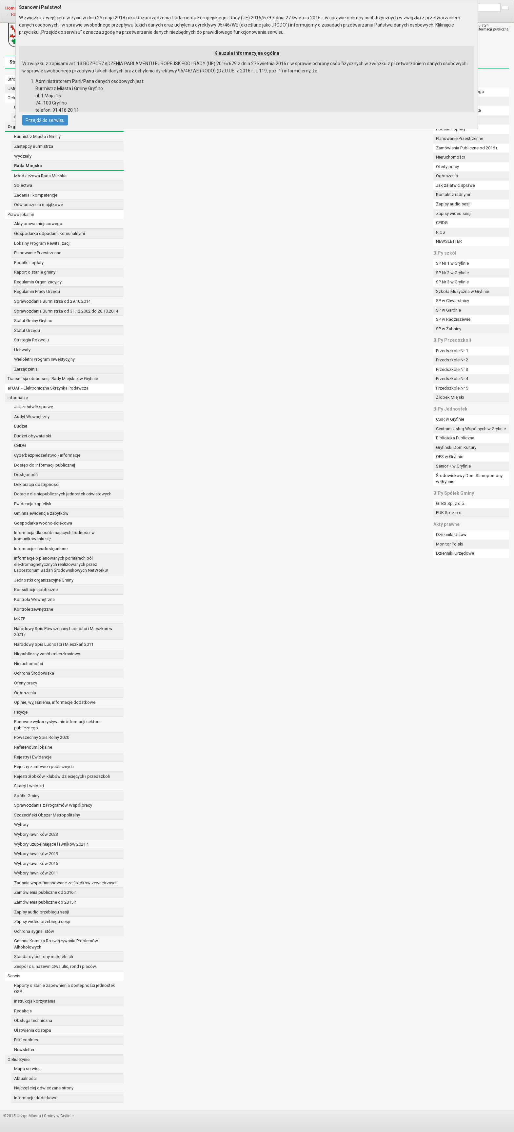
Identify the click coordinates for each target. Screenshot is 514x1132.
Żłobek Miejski (450, 397)
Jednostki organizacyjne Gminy (43, 580)
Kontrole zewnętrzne (33, 609)
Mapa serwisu (27, 1068)
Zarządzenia (26, 369)
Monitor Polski (449, 544)
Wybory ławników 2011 (36, 873)
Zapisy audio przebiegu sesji (41, 912)
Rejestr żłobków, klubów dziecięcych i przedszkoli (62, 776)
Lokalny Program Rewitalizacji (42, 243)
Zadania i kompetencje (35, 195)
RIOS (440, 232)
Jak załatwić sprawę (33, 406)
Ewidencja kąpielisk (32, 503)
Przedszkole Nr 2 (452, 359)
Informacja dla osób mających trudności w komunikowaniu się (54, 535)
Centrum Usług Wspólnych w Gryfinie (471, 428)
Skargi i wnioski (29, 785)
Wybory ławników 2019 (36, 853)
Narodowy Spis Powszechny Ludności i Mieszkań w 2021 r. (63, 631)
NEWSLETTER (449, 241)
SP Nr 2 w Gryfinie (452, 272)
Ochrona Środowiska (34, 673)
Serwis (14, 975)
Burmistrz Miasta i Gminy (37, 136)
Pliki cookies (26, 1039)
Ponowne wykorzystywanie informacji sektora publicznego (57, 724)
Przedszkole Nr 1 (452, 350)
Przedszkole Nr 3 (452, 369)
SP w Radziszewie (453, 319)
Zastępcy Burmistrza (33, 146)
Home (11, 8)
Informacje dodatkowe (35, 1097)
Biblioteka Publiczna (455, 437)
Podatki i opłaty (29, 262)
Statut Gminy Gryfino (33, 320)
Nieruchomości (28, 663)
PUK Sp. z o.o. (449, 512)
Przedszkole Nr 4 (452, 378)
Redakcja (23, 1010)
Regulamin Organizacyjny (38, 281)
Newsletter (24, 1049)
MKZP (19, 618)
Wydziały (22, 156)
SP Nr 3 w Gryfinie (452, 281)
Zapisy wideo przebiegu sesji (42, 921)
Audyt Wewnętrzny (31, 416)
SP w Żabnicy (448, 328)
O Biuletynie (19, 1059)
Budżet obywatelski (32, 435)
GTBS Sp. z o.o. (450, 503)
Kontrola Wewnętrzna (34, 599)
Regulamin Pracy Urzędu (37, 291)
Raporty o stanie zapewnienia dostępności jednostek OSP (64, 988)
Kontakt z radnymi (453, 194)
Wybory (21, 824)
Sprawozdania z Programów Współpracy (53, 805)
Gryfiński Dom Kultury (456, 447)
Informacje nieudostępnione (41, 548)
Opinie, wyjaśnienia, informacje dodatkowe (54, 702)
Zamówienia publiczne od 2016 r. (45, 892)
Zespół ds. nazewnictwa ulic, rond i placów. (55, 966)
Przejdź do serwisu (45, 120)
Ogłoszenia (25, 692)
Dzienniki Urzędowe (455, 553)
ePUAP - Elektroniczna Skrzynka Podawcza (48, 388)
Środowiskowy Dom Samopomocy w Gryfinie (469, 478)
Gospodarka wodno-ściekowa (43, 523)
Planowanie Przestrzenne (37, 252)
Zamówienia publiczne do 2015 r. (45, 902)
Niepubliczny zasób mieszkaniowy (47, 653)
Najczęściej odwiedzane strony (43, 1087)
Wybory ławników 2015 (36, 863)
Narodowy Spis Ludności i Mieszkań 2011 (53, 644)
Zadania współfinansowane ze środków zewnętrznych (66, 882)
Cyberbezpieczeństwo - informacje (47, 455)
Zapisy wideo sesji (453, 213)
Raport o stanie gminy (34, 272)
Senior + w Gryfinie (453, 466)
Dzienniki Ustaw (451, 534)
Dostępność (26, 474)
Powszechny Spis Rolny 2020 (41, 737)
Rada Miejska (28, 165)
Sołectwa (23, 185)
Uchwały (22, 349)
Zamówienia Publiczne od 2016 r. (467, 147)
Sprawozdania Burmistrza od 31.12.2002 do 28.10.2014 (66, 311)
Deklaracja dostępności (36, 484)
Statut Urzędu (27, 330)
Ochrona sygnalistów (34, 931)
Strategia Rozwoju (31, 339)
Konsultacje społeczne (36, 589)
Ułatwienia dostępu (32, 1030)
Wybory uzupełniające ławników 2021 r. (51, 844)
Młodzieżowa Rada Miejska (40, 175)
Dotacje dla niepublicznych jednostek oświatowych (62, 493)
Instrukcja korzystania (34, 1001)
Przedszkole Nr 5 (452, 388)
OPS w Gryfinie (449, 456)
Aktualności (25, 1078)
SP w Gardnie (448, 310)
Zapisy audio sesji (453, 203)
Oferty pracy (25, 683)
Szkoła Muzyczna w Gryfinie (462, 291)
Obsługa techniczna (33, 1020)
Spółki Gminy (26, 795)
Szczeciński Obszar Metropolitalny (47, 815)
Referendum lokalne (33, 747)
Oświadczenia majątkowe (38, 204)
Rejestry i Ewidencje (32, 757)
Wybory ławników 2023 (36, 834)
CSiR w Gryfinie (450, 419)
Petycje (21, 712)
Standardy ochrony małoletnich (43, 956)
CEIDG (20, 445)
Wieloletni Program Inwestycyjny (44, 359)
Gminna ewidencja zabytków (41, 513)
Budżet (20, 426)
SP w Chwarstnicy (452, 300)
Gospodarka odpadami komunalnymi (49, 233)
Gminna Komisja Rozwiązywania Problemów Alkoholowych (56, 944)
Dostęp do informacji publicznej (44, 465)
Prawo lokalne (21, 214)
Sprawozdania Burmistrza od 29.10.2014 (52, 301)
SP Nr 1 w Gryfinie (452, 263)
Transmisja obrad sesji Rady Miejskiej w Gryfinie (53, 378)
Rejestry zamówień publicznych (44, 766)
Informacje (18, 397)
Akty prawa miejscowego (38, 223)
